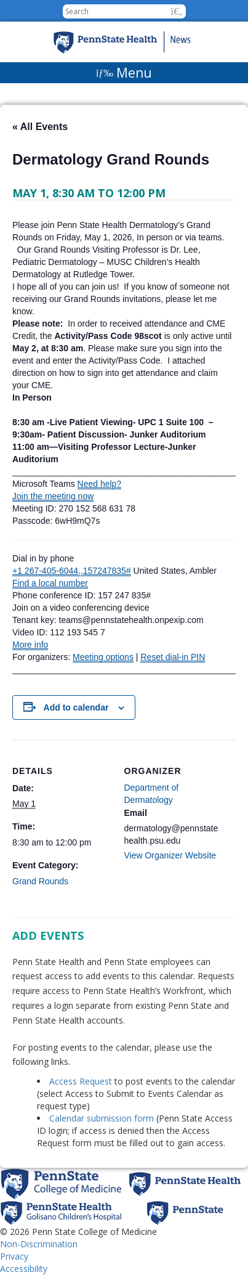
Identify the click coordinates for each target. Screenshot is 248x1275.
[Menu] (124, 72)
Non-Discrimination (39, 1244)
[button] (177, 11)
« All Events (40, 126)
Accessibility (23, 1268)
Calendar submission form (101, 1118)
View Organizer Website (170, 855)
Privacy (14, 1256)
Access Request (81, 1081)
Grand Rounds (40, 881)
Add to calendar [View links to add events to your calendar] (76, 707)
